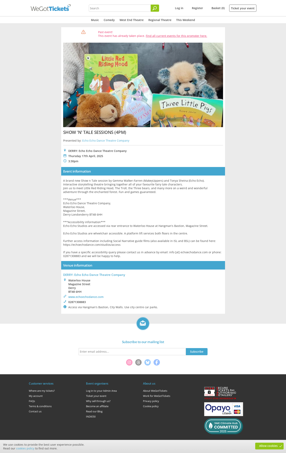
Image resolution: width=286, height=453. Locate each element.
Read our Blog (94, 411)
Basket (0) (218, 8)
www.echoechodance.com (85, 297)
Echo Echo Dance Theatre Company (105, 140)
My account (36, 396)
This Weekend (185, 20)
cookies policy (25, 448)
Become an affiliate (97, 406)
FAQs (32, 401)
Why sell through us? (98, 401)
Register (197, 8)
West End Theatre (132, 20)
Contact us (35, 411)
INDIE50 (91, 416)
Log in (179, 8)
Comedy (109, 20)
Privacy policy (151, 401)
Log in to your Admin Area (101, 391)
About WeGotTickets (155, 391)
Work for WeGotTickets (156, 396)
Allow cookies (268, 446)
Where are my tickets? (42, 391)
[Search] (155, 8)
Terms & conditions (40, 406)
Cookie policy (151, 406)
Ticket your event (243, 8)
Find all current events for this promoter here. (176, 36)
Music (95, 20)
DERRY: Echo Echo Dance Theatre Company (94, 275)
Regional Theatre (159, 20)
